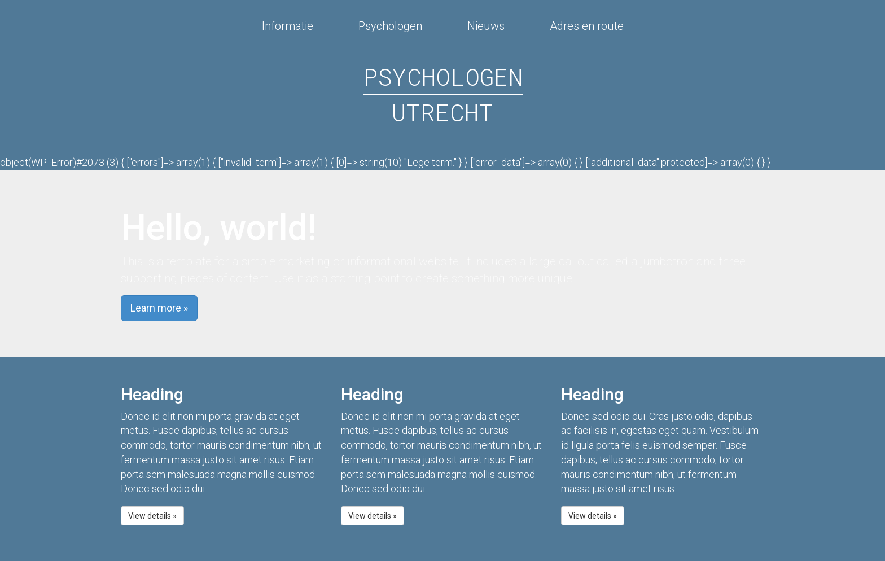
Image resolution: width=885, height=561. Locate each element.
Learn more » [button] (159, 308)
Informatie (287, 26)
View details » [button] (152, 515)
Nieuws (486, 26)
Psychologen (390, 26)
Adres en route (587, 26)
